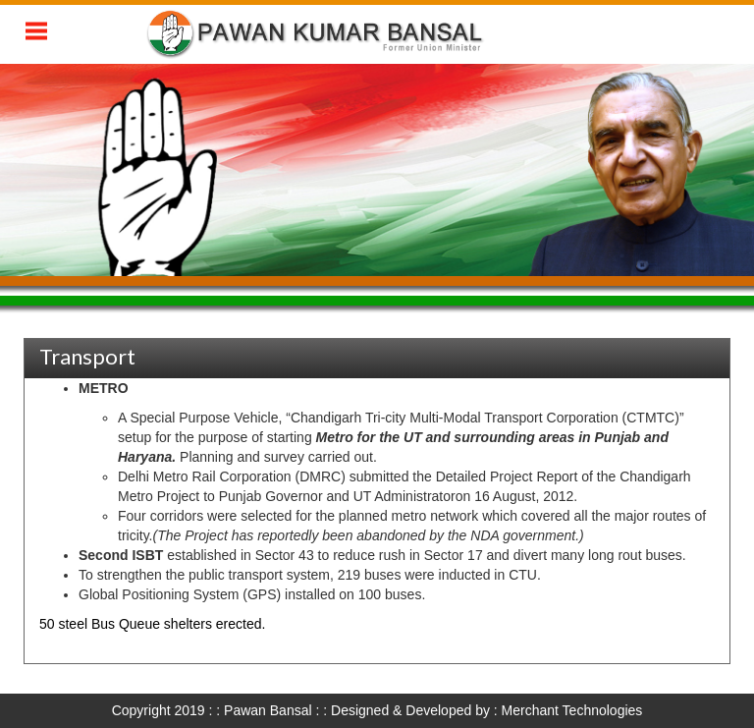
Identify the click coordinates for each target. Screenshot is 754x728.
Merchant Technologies (572, 710)
